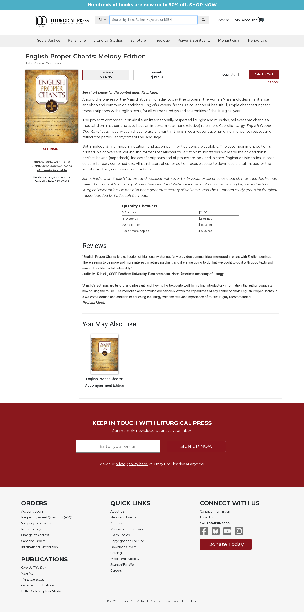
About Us (117, 511)
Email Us (206, 517)
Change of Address (35, 535)
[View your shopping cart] (260, 19)
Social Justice (48, 40)
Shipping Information (36, 523)
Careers (116, 571)
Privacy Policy (171, 600)
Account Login (32, 511)
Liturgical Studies (108, 40)
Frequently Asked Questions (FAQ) (46, 517)
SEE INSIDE (51, 149)
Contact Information (215, 511)
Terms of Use (189, 600)
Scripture (138, 40)
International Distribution (39, 547)
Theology (161, 40)
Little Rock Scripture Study (41, 591)
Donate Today (226, 544)
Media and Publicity (124, 559)
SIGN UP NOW (196, 446)
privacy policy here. (131, 464)
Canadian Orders (33, 541)
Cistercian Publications (37, 585)
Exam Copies (120, 535)
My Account (246, 20)
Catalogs (116, 553)
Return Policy (31, 529)
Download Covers (123, 547)
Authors (116, 523)
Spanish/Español (122, 565)
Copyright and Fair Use (127, 541)
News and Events (123, 517)
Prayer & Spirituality (193, 40)
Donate (222, 20)
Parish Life (77, 40)
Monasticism (229, 40)
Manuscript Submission (127, 529)
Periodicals (257, 40)
